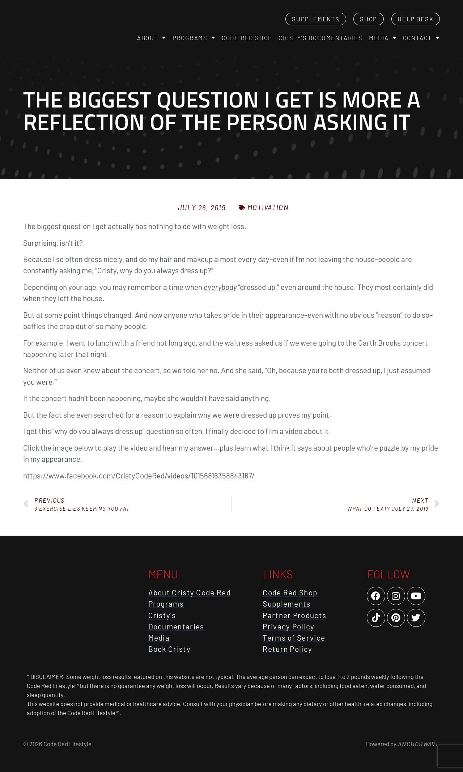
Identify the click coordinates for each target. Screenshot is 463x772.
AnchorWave (418, 743)
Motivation (268, 207)
